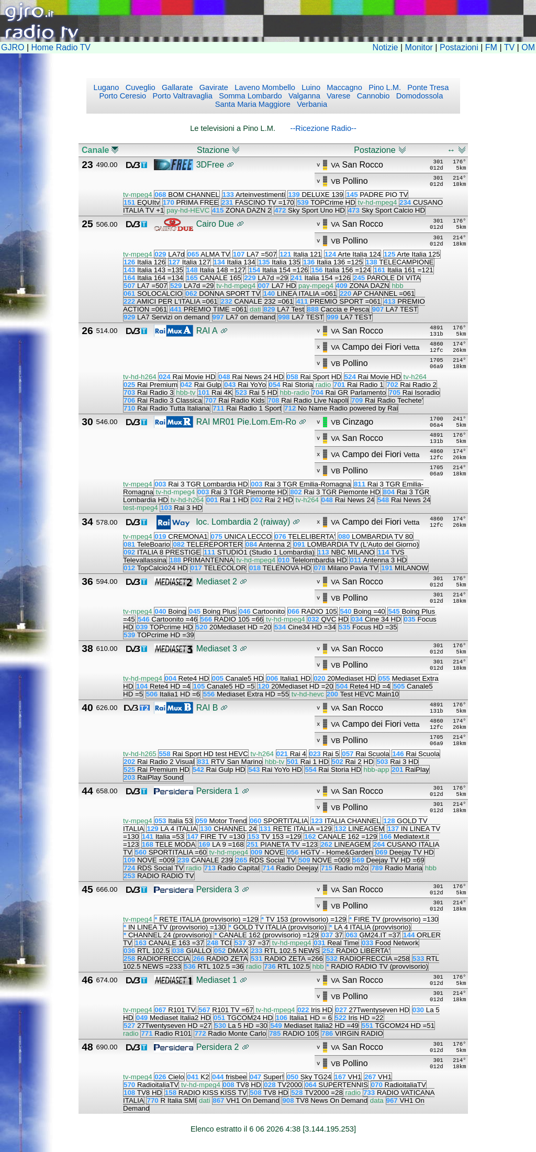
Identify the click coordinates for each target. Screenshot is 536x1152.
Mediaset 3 (216, 648)
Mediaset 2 (216, 581)
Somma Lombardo (249, 96)
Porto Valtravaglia (181, 96)
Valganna (303, 96)
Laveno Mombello (263, 87)
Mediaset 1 (216, 980)
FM (491, 47)
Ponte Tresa (427, 87)
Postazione (374, 150)
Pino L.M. (383, 87)
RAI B (207, 707)
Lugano (106, 87)
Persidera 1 (217, 791)
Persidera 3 (217, 889)
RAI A (207, 330)
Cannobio (372, 96)
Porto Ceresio (123, 96)
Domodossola (418, 96)
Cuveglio (139, 87)
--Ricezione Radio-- (323, 128)
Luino (309, 87)
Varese (337, 96)
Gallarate (176, 87)
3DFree (210, 164)
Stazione (213, 150)
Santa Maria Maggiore (253, 104)
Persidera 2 (217, 1047)
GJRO (12, 47)
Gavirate (212, 87)
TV (509, 47)
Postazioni (459, 47)
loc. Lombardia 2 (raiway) (243, 521)
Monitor (419, 47)
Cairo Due (215, 223)
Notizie (385, 47)
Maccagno (343, 87)
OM (528, 47)
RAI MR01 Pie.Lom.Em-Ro (246, 421)
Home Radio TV (61, 47)
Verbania (311, 104)
